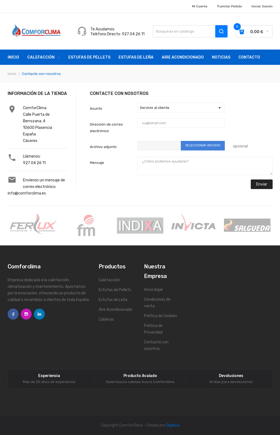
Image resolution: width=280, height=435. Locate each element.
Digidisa (172, 425)
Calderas (106, 319)
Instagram (26, 314)
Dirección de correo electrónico (106, 127)
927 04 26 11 (34, 163)
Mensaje (97, 163)
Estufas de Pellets (115, 290)
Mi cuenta (199, 6)
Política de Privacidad (153, 329)
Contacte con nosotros (156, 345)
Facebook (13, 314)
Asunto (96, 108)
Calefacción (109, 280)
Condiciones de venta (157, 302)
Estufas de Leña (113, 299)
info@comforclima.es (27, 193)
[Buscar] (190, 31)
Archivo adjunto (103, 147)
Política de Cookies (160, 316)
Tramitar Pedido (229, 6)
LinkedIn (39, 314)
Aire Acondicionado (115, 309)
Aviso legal (153, 289)
